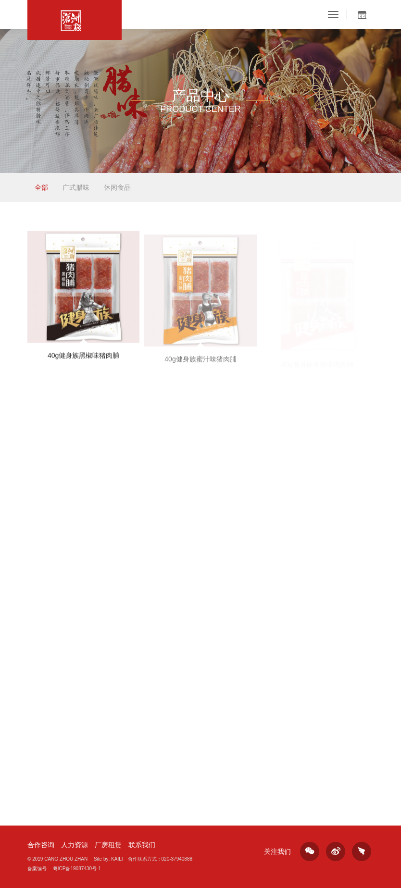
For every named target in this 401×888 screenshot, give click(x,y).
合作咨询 (40, 845)
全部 (41, 187)
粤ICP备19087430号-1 (77, 868)
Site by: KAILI (108, 859)
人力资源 (74, 845)
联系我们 (141, 845)
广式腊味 (76, 187)
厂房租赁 (108, 845)
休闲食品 (117, 187)
